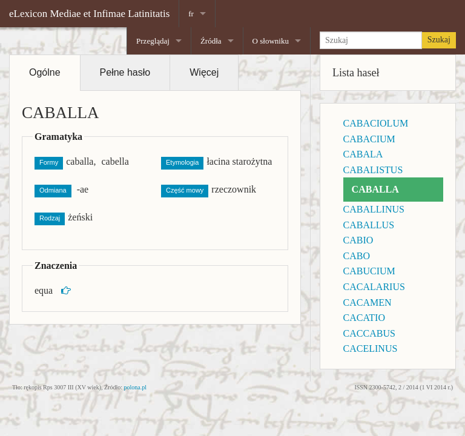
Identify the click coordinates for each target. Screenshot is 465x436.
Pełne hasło (125, 72)
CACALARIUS (374, 287)
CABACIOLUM (376, 123)
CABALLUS (368, 225)
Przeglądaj (153, 40)
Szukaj (438, 39)
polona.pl (135, 387)
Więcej (204, 72)
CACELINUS (370, 348)
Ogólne (45, 72)
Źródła (211, 40)
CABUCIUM (369, 271)
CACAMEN (367, 302)
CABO (356, 256)
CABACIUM (369, 139)
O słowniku (270, 40)
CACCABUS (369, 333)
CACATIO (364, 317)
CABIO (358, 240)
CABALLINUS (373, 209)
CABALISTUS (373, 170)
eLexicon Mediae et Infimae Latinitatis (89, 13)
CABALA (363, 154)
